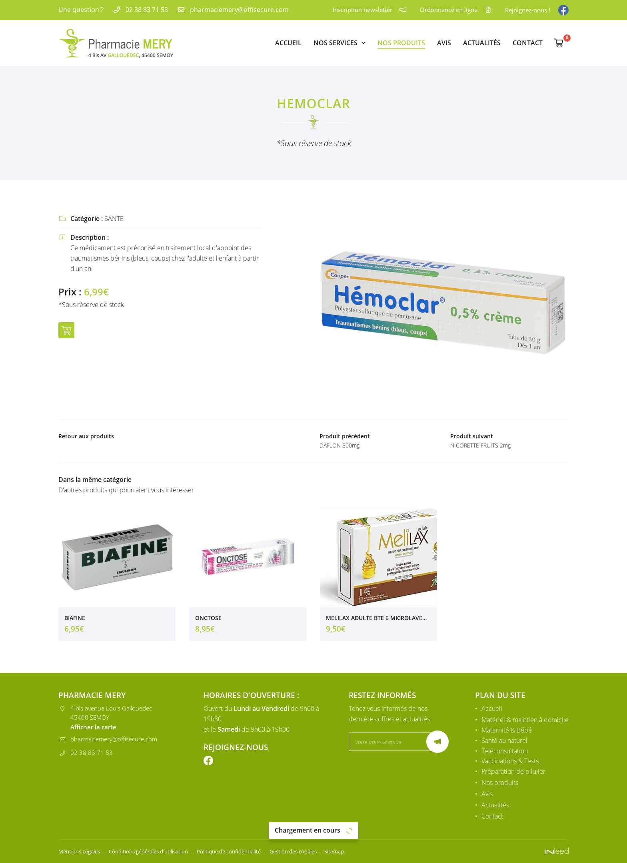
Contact (528, 42)
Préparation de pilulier (513, 772)
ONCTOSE (208, 620)
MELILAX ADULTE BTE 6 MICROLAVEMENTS (378, 620)
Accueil (288, 42)
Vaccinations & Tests (510, 762)
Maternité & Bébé (506, 731)
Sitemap (366, 851)
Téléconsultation (504, 751)
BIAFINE (74, 620)
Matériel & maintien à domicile (525, 720)
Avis (444, 42)
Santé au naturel (504, 741)
